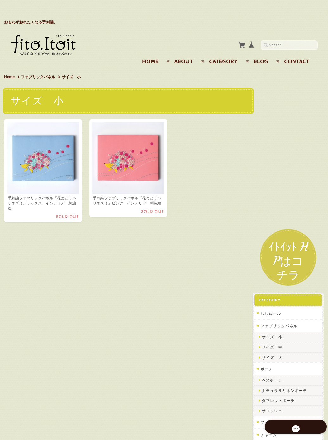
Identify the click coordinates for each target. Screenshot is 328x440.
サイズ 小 (277, 166)
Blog (261, 49)
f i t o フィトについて (286, 312)
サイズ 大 (277, 187)
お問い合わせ (278, 324)
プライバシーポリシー (286, 337)
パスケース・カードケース (290, 276)
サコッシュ (277, 240)
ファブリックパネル (38, 64)
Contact (297, 49)
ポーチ (271, 198)
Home (150, 49)
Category (223, 49)
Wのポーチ (277, 209)
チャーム (273, 264)
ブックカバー (277, 251)
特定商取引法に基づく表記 (289, 349)
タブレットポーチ (283, 230)
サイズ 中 (277, 176)
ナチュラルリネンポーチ (289, 219)
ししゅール (275, 142)
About (183, 49)
